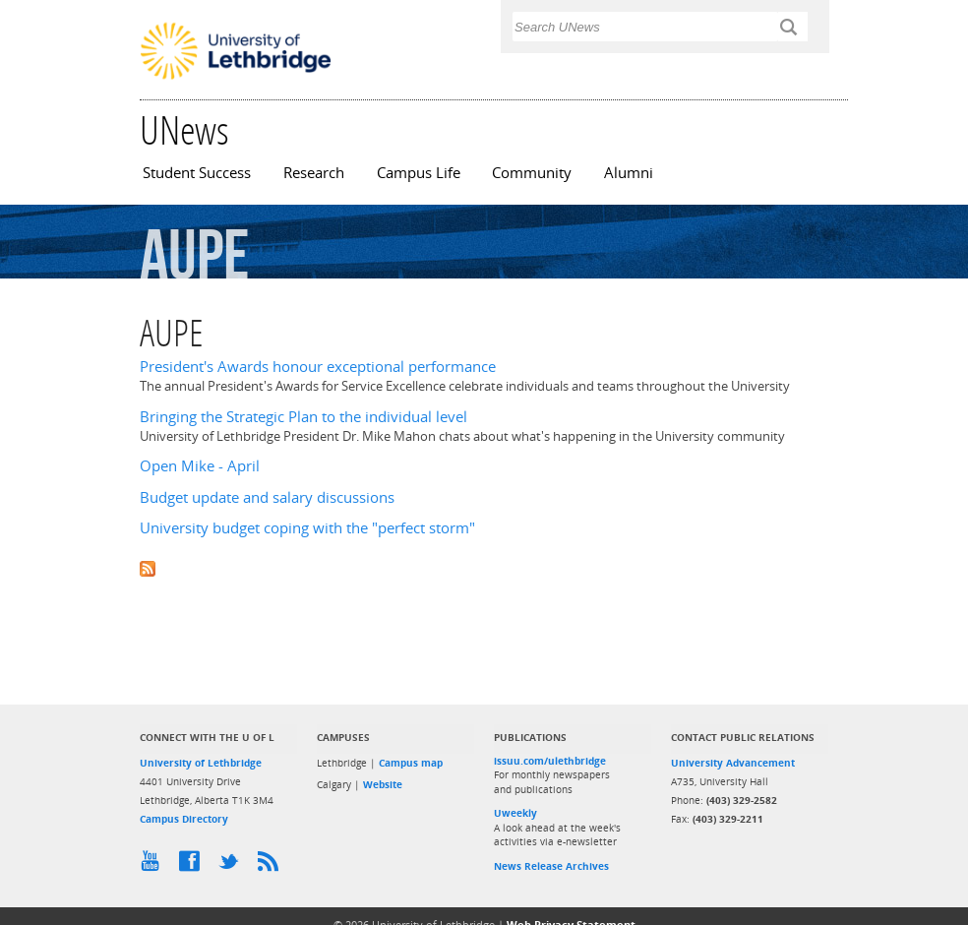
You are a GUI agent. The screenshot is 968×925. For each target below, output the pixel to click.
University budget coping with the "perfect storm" (307, 528)
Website (382, 784)
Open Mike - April (200, 466)
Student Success (197, 172)
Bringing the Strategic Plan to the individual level (303, 416)
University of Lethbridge (201, 763)
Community (532, 172)
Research (313, 172)
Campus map (411, 763)
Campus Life (418, 172)
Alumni (628, 172)
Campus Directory (184, 819)
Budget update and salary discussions (267, 497)
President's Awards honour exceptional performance (318, 366)
